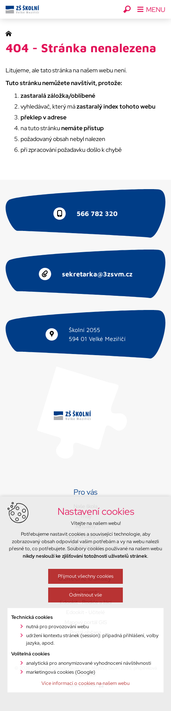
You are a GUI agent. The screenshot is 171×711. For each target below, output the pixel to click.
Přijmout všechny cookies (77, 611)
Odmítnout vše (77, 629)
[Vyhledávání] (127, 9)
